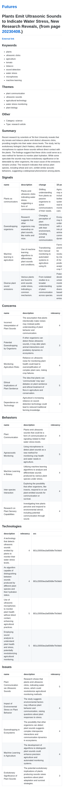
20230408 (11, 31)
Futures (9, 6)
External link (8, 39)
